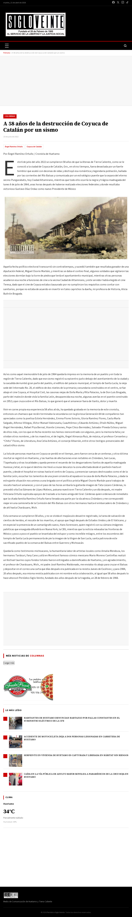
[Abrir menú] (6, 46)
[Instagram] (122, 3)
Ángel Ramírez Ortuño (14, 147)
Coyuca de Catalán (34, 147)
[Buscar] (125, 46)
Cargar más (9, 663)
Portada (6, 52)
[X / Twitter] (118, 3)
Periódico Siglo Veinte (56, 912)
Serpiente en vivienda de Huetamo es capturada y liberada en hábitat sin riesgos (76, 755)
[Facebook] (113, 3)
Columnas (10, 116)
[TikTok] (127, 3)
